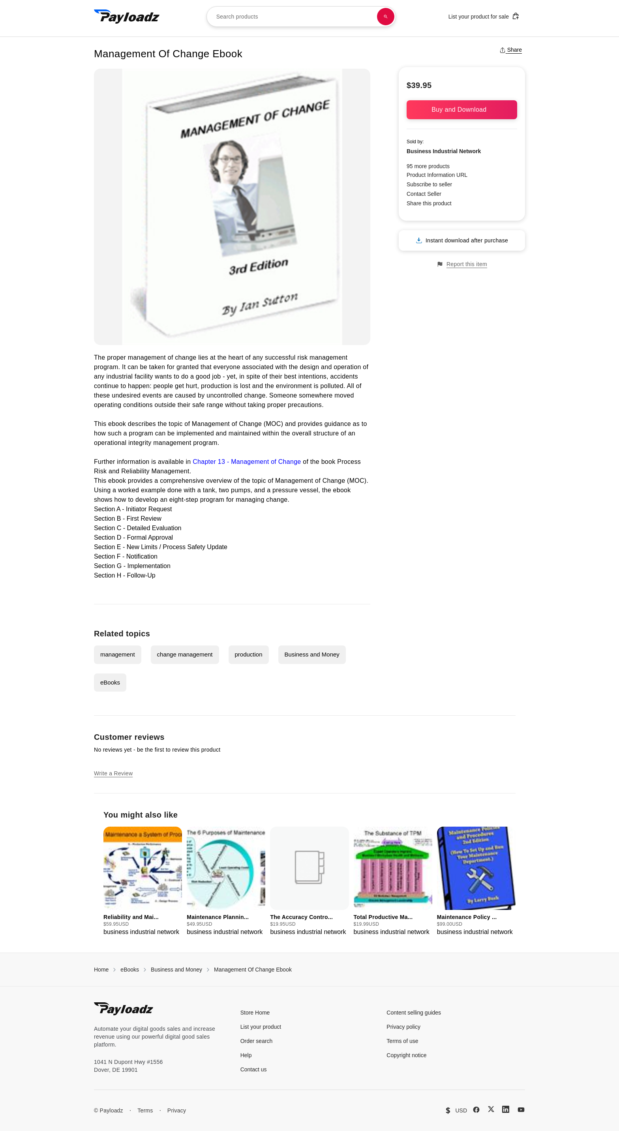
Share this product (429, 203)
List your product (260, 1027)
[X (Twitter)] (491, 1109)
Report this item (462, 264)
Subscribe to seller (429, 184)
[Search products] (385, 16)
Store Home (255, 1012)
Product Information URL (437, 175)
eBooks (110, 682)
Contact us (253, 1069)
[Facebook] (476, 1110)
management (117, 654)
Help (246, 1055)
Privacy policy (403, 1027)
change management (185, 654)
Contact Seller (424, 194)
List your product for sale (484, 16)
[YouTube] (521, 1110)
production (249, 654)
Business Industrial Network (444, 151)
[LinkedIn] (505, 1109)
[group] (142, 882)
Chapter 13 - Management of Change (247, 461)
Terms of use (402, 1041)
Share (510, 50)
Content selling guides (413, 1012)
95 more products (428, 166)
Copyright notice (406, 1055)
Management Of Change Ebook (253, 969)
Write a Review (113, 773)
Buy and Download (461, 109)
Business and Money (312, 654)
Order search (256, 1041)
